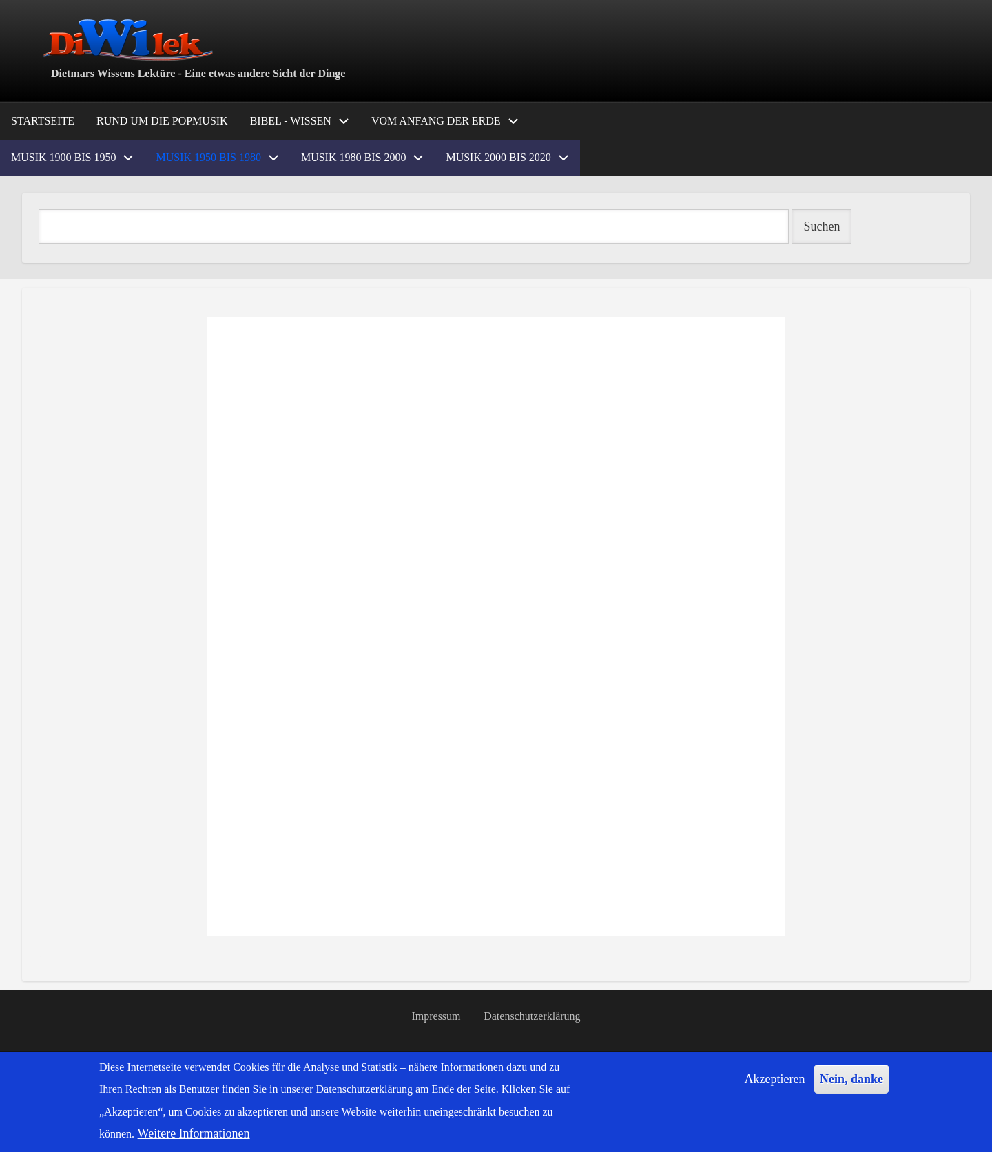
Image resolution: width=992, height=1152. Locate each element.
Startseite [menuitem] (42, 121)
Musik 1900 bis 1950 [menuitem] (63, 157)
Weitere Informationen (194, 1133)
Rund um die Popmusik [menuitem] (162, 121)
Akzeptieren (775, 1079)
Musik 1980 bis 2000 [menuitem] (353, 157)
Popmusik (40, 956)
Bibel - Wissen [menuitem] (290, 121)
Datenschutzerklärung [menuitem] (533, 1019)
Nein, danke (851, 1079)
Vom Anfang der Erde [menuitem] (436, 121)
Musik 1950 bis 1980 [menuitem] (208, 157)
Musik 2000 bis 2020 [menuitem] (498, 157)
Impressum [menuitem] (435, 1019)
